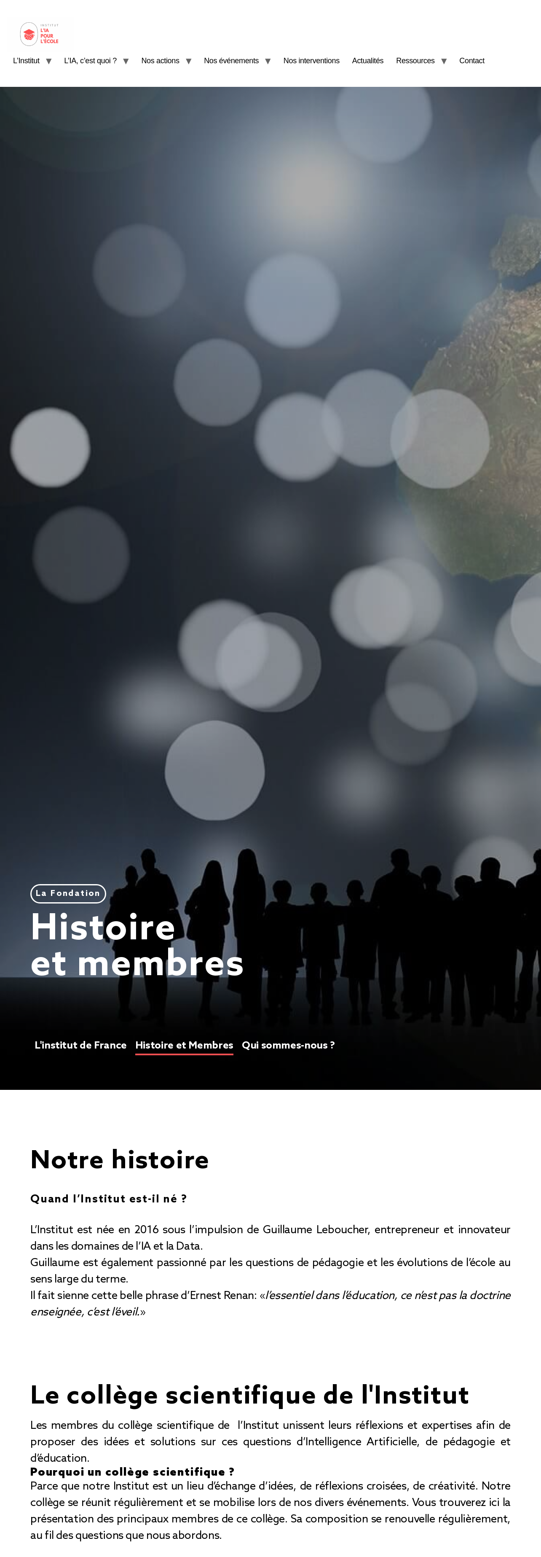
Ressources (421, 60)
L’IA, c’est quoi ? (96, 60)
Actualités (373, 60)
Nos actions (166, 60)
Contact (477, 60)
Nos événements (237, 60)
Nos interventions (317, 60)
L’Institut (32, 60)
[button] (68, 894)
